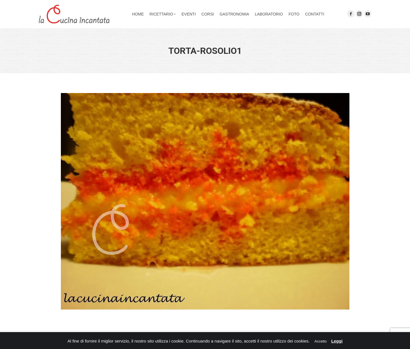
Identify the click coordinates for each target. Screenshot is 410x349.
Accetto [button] (320, 341)
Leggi (337, 341)
